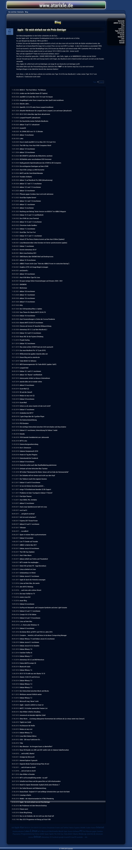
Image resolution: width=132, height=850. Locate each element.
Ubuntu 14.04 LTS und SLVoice (30, 677)
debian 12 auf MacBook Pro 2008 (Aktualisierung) (36, 180)
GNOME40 (23, 284)
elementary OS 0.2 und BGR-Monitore (32, 660)
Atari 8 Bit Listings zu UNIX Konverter (32, 170)
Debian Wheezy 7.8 (26, 649)
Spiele (51, 834)
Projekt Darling (25, 340)
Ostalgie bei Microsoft (27, 757)
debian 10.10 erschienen (28, 260)
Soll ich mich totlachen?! (28, 517)
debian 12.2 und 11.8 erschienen (30, 201)
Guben (88, 828)
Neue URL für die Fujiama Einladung (31, 337)
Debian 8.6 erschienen (27, 604)
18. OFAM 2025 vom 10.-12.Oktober (31, 131)
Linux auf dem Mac (26, 621)
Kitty (21, 305)
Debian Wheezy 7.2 (26, 698)
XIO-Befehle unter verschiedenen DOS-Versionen (35, 159)
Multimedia (53, 831)
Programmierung (27, 834)
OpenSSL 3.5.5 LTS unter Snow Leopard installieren (36, 107)
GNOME (83, 828)
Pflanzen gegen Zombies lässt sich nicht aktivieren (36, 194)
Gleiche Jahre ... (25, 104)
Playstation (17, 834)
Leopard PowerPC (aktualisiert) (30, 118)
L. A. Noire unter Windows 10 (29, 625)
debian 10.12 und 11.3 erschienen (31, 222)
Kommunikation (18, 831)
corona (30, 837)
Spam (47, 834)
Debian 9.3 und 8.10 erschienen (30, 482)
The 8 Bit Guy (58, 834)
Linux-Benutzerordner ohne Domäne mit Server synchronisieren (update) (43, 243)
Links (122, 39)
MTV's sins (23, 441)
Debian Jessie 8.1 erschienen (29, 642)
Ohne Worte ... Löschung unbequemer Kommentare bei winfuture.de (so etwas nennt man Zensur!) (52, 719)
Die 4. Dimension (25, 448)
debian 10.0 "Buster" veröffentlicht (31, 375)
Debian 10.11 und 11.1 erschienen (31, 236)
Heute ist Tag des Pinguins (28, 455)
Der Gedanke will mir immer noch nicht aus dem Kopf (37, 475)
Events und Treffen (61, 828)
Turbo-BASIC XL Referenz (28, 361)
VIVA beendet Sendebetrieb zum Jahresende (34, 437)
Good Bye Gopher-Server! (28, 198)
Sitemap (121, 41)
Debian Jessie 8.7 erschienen (29, 576)
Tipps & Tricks (119, 31)
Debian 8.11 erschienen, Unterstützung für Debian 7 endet (38, 430)
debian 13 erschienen (27, 135)
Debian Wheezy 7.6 (26, 670)
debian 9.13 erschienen (27, 302)
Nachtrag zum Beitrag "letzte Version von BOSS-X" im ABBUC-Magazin (43, 211)
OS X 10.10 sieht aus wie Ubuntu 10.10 (32, 674)
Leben (27, 831)
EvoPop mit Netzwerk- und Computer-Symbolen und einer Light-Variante (43, 608)
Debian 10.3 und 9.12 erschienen (30, 333)
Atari (22, 827)
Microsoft (45, 831)
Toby (21, 743)
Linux (33, 831)
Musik (61, 831)
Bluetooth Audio (25, 667)
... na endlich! (24, 531)
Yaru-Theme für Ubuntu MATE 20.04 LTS (33, 312)
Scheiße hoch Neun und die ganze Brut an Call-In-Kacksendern (40, 781)
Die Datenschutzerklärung (28, 420)
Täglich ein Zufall (25, 722)
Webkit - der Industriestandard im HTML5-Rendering (37, 799)
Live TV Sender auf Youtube (29, 542)
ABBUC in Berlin (119, 23)
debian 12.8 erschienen (27, 152)
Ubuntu (75, 834)
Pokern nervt (24, 809)
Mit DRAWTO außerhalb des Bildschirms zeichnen (36, 156)
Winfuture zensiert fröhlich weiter (31, 694)
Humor (93, 828)
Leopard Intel (24, 368)
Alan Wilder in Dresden (27, 774)
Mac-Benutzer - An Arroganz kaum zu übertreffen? (36, 746)
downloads (120, 33)
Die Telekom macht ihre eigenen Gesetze (33, 479)
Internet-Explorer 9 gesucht (28, 760)
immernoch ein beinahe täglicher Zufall (32, 715)
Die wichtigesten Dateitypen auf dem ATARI (34, 166)
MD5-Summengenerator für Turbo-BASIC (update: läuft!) (38, 364)
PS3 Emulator (24, 423)
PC (81, 831)
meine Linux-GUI (25, 597)
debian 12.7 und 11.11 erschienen (31, 184)
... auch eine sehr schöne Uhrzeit (30, 590)
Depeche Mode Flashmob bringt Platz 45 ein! (34, 764)
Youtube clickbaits (26, 177)
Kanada (22, 434)
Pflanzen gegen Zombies (94, 831)
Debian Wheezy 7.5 (26, 681)
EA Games (42, 828)
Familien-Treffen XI (26, 653)
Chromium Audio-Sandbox (28, 225)
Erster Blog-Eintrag (26, 813)
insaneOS (23, 128)
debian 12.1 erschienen (27, 204)
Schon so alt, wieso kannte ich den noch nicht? (35, 406)
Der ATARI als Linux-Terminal (29, 218)
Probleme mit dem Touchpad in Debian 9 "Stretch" (36, 493)
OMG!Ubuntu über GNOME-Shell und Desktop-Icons (36, 257)
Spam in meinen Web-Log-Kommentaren (33, 535)
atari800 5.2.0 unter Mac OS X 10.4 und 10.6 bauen (36, 97)
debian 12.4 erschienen (27, 191)
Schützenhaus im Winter (28, 573)
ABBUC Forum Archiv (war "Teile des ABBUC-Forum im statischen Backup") (44, 264)
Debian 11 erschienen (27, 246)
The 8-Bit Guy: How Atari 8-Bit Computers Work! (35, 145)
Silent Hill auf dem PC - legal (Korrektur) (33, 566)
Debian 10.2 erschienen (27, 343)
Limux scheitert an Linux (28, 569)
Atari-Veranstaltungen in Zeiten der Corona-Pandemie (37, 319)
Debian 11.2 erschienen (27, 229)
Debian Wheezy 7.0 (26, 733)
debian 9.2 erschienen (27, 503)
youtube (80, 837)
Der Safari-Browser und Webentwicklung (33, 788)
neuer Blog (23, 601)
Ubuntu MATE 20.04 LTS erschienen (31, 323)
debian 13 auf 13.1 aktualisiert (30, 125)
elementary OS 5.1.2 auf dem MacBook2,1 (33, 330)
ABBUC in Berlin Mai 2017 (28, 545)
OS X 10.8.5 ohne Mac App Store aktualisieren (35, 114)
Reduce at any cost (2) (27, 396)
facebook (55, 837)
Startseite (121, 21)
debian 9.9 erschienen (27, 385)
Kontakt (121, 43)
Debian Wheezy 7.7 (26, 656)
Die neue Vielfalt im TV (27, 594)
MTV (39, 831)
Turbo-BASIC (68, 834)
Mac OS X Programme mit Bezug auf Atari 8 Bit (35, 819)
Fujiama (77, 828)
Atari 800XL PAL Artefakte (28, 500)
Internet (100, 827)
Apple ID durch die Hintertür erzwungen (32, 580)
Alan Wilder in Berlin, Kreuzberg (30, 712)
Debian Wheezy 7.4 (26, 684)
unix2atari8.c (24, 271)
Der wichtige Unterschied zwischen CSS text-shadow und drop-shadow (43, 427)
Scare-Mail (23, 402)
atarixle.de (91, 834)
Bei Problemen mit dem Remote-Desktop (33, 806)
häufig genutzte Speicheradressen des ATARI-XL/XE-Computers (40, 163)
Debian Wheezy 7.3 (26, 687)
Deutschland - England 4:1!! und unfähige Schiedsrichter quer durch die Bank (45, 792)
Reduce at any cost (26, 729)
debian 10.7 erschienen (27, 295)
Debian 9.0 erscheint (26, 538)
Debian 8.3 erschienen (27, 628)
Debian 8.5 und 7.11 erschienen (30, 611)
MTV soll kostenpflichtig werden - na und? (33, 778)
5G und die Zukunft (26, 392)
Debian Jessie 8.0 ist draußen (29, 646)
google (61, 837)
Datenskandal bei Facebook (29, 458)
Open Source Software (71, 831)
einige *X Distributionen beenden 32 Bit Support (35, 489)
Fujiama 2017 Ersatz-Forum (29, 521)
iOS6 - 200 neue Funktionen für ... (30, 740)
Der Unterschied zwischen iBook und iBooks (34, 691)
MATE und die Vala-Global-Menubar (31, 173)
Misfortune (23, 288)
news (122, 27)
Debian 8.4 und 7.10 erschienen (30, 618)
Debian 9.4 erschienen (27, 462)
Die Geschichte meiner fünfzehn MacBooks (34, 121)
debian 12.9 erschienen (27, 149)
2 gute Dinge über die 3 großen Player (32, 416)
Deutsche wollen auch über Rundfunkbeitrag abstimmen (38, 465)
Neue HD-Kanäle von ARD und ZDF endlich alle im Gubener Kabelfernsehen (44, 750)
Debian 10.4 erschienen (27, 316)
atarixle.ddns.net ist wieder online (31, 382)
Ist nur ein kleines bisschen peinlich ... (32, 486)
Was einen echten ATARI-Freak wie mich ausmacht (36, 347)
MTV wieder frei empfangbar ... (30, 562)
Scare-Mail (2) (24, 389)
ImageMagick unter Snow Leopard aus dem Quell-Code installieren (42, 100)
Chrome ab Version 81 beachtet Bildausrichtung (35, 326)
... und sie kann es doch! (28, 771)
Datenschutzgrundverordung (29, 444)
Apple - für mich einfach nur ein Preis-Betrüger (35, 802)
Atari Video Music (26, 555)
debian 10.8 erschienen (27, 291)
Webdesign (83, 834)
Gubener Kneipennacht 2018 (29, 451)
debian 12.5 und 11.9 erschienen (30, 187)
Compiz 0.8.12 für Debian (28, 614)
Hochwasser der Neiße (27, 726)
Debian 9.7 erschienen (27, 410)
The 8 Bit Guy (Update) (27, 552)
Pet (84, 831)
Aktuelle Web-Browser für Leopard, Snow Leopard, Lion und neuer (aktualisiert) (46, 111)
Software (121, 29)
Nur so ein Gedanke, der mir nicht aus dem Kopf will (37, 816)
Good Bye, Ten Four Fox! (28, 232)
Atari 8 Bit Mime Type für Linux (30, 277)
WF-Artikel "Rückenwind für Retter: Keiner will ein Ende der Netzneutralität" (44, 472)
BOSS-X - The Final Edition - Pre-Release (33, 90)
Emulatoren (51, 828)
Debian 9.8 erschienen (27, 399)
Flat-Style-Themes (26, 496)
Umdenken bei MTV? (26, 413)
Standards (121, 37)
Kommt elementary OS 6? (28, 250)
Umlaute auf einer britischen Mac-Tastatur (33, 469)
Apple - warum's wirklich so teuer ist (32, 705)
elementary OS (47, 837)
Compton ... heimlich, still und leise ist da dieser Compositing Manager (43, 635)
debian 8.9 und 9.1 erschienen (29, 524)
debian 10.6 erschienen (27, 298)
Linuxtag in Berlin (25, 795)
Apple (101, 82)
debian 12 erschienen (27, 208)
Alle (86, 837)
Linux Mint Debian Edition (28, 736)
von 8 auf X (23, 510)
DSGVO (36, 828)
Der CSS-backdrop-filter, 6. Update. (31, 309)
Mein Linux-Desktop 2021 (28, 253)
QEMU (42, 834)
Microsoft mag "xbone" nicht (29, 701)
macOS (73, 837)
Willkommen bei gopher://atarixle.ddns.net (34, 354)
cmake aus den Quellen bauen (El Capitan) (33, 93)
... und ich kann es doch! (28, 767)
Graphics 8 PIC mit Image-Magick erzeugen (34, 267)
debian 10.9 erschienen (27, 274)
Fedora (71, 828)
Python (37, 834)
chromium (99, 834)
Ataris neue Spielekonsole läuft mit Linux (33, 507)
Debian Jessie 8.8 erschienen (29, 548)
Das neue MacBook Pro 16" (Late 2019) (33, 350)
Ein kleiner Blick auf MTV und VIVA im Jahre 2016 (36, 632)
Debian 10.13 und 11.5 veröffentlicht (31, 215)
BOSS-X (27, 828)
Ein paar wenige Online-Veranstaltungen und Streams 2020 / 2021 (41, 281)
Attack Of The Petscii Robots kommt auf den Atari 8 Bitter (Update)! (42, 239)
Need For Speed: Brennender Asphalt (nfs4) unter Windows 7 (40, 785)
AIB (12, 828)
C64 (32, 828)
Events (122, 35)
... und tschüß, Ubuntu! (27, 753)
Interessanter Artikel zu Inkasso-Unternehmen (35, 378)
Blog (122, 25)
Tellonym (23, 528)
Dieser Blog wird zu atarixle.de (30, 357)
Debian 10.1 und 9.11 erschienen (30, 371)
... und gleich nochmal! (27, 514)
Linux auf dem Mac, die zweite (30, 583)
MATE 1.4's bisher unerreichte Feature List (33, 708)
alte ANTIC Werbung (26, 587)
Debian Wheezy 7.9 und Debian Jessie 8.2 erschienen (37, 639)
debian (37, 836)
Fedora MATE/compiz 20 (28, 663)
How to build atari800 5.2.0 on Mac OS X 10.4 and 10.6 (37, 142)
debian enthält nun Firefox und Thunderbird (34, 559)
